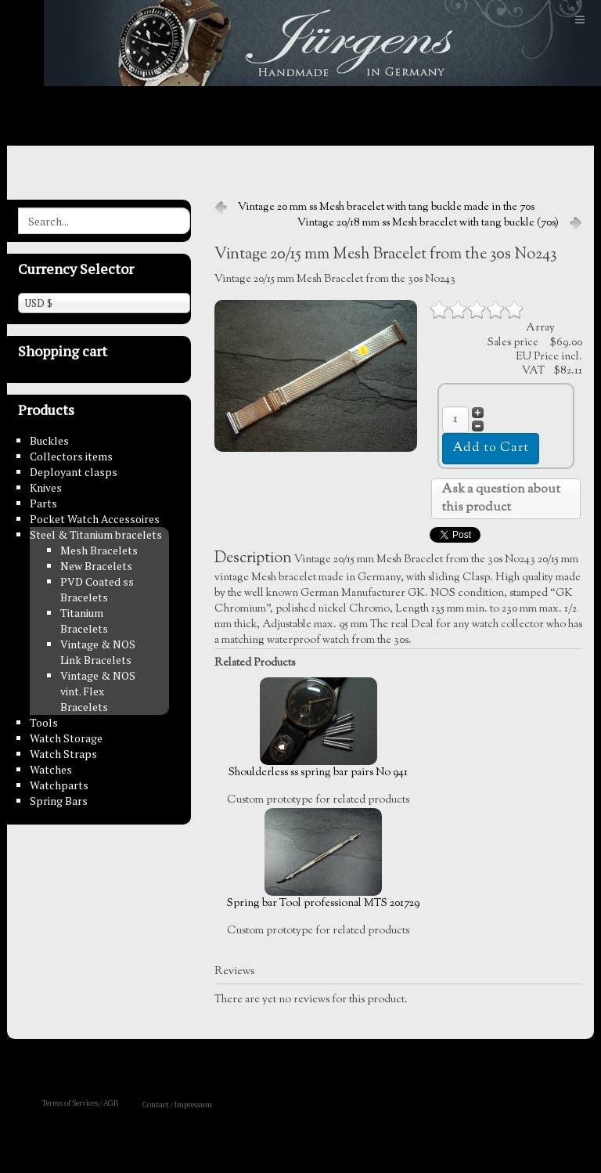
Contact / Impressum (177, 1104)
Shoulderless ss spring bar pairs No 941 (318, 729)
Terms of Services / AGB (80, 1103)
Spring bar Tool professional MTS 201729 (323, 859)
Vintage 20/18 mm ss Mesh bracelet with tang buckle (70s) (428, 223)
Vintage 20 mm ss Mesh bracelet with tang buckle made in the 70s (386, 207)
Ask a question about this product (500, 499)
